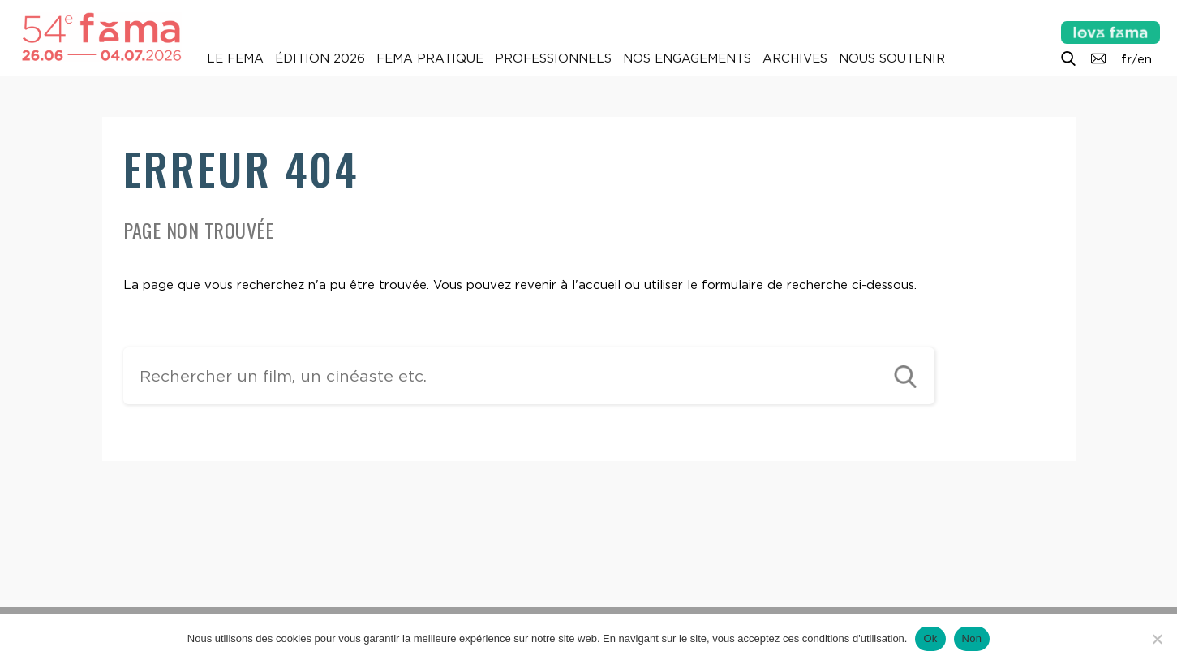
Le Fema (235, 58)
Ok (930, 638)
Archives (794, 58)
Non (972, 638)
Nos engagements (687, 58)
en (1144, 59)
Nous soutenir (892, 58)
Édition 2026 (320, 58)
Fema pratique (429, 58)
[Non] (1157, 639)
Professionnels (553, 58)
